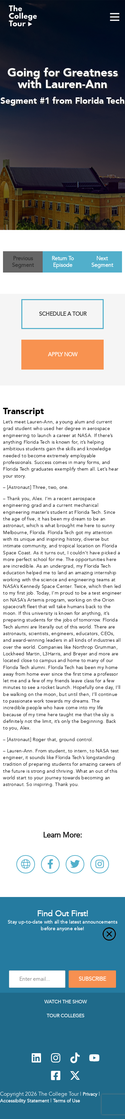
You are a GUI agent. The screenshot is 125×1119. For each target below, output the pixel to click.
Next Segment (102, 262)
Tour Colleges (65, 1016)
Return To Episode (63, 262)
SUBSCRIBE (92, 979)
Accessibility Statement (24, 1101)
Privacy (90, 1094)
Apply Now (62, 354)
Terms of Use (66, 1101)
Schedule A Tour (62, 314)
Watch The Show (65, 1002)
